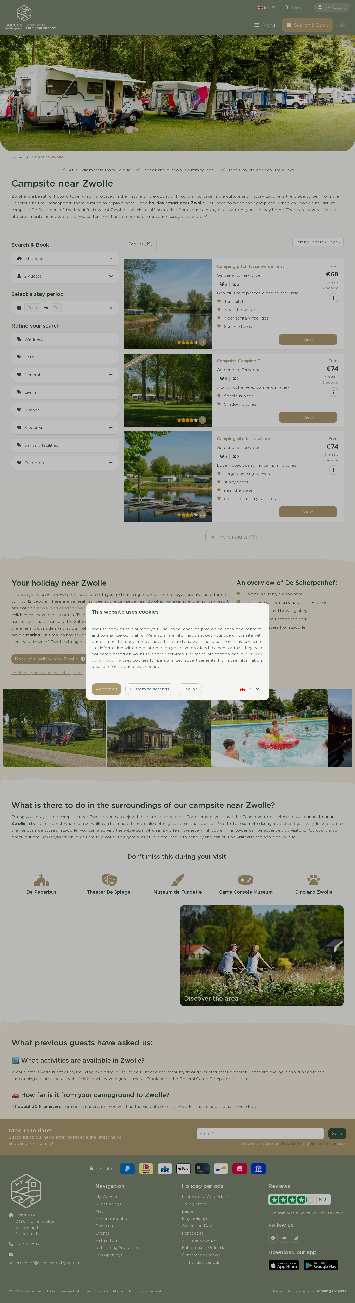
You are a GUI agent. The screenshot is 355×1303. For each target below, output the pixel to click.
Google (113, 660)
